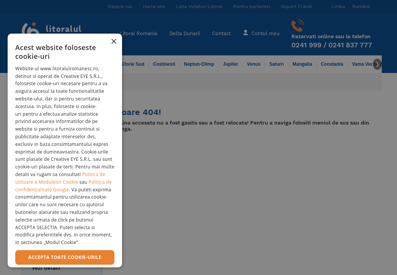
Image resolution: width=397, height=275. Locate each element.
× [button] (113, 42)
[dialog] (65, 150)
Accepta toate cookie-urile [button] (64, 257)
